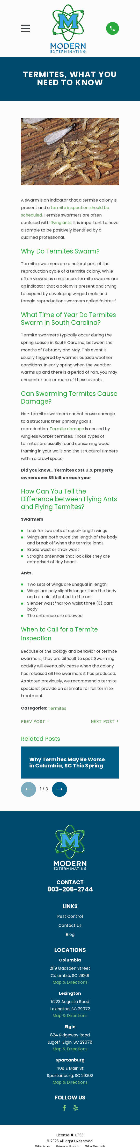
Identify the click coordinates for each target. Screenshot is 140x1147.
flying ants (60, 223)
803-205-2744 (70, 889)
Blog (70, 934)
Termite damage (67, 429)
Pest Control (70, 916)
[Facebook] (64, 1108)
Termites (57, 708)
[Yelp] (75, 1108)
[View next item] (59, 789)
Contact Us (70, 925)
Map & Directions (70, 982)
